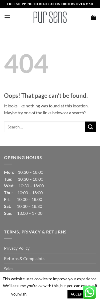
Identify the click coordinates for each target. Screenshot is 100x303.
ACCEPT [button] (77, 294)
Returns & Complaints (24, 258)
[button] (7, 17)
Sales (8, 268)
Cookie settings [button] (47, 294)
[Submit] (90, 127)
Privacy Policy (17, 248)
